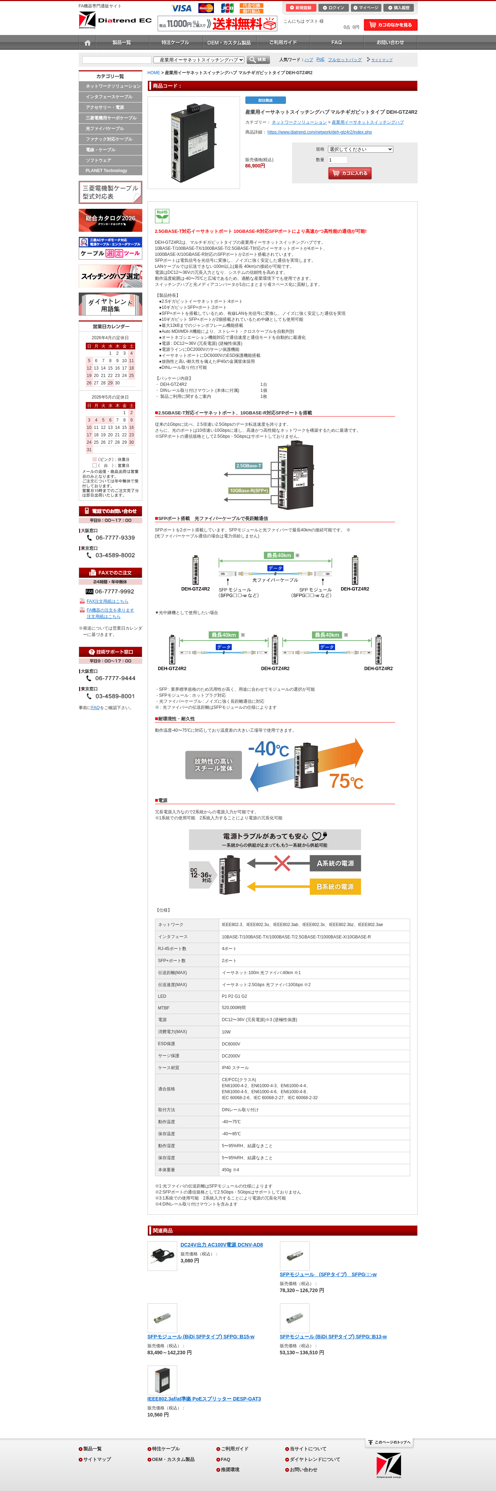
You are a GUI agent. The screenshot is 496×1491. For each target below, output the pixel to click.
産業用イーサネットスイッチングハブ (368, 122)
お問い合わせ (391, 42)
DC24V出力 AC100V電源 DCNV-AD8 (222, 1245)
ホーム (87, 42)
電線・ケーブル (100, 149)
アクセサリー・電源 (105, 107)
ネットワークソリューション (113, 86)
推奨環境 (230, 1469)
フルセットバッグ (345, 59)
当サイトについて (308, 1448)
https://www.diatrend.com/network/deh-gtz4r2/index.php (320, 132)
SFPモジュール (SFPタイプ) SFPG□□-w (328, 1274)
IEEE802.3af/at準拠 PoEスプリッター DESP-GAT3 (204, 1399)
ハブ (309, 59)
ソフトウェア (98, 160)
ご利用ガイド (283, 42)
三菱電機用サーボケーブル (111, 118)
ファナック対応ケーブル (109, 139)
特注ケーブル (176, 42)
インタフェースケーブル (109, 96)
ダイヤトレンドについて (315, 1459)
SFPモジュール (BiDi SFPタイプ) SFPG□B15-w (201, 1336)
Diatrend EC (115, 20)
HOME (154, 72)
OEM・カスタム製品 (230, 42)
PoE (321, 59)
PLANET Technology (106, 170)
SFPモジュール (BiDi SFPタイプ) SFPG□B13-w (333, 1336)
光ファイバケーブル (105, 128)
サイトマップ (97, 1459)
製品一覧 (122, 42)
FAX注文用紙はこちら (108, 601)
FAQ (337, 42)
